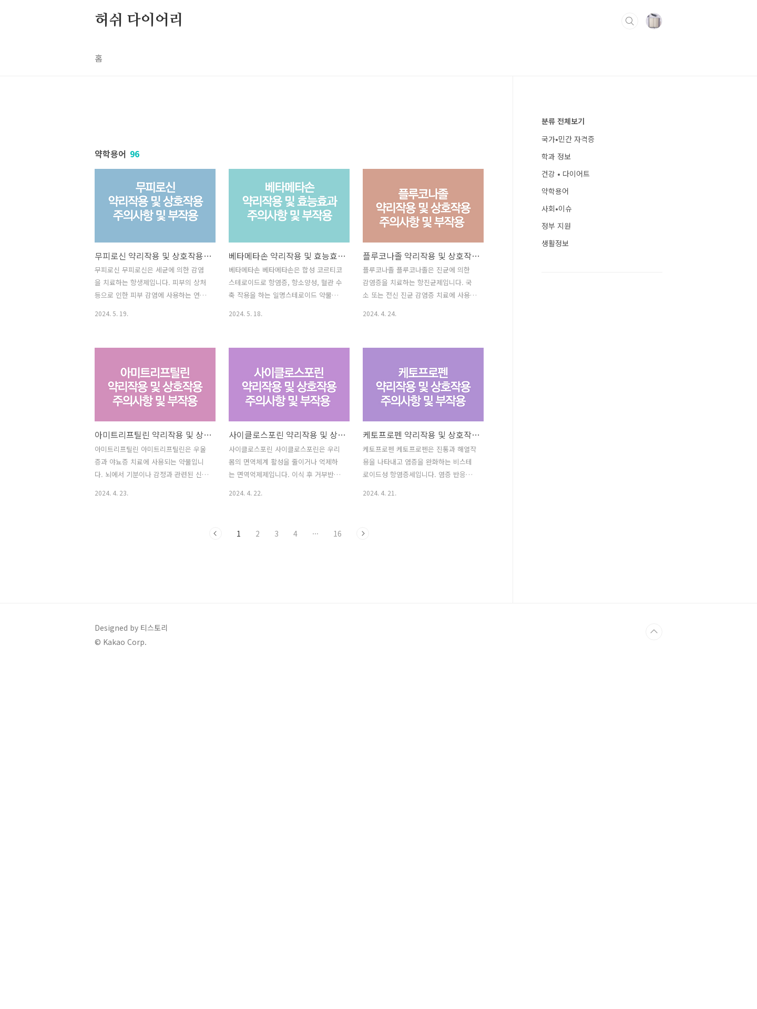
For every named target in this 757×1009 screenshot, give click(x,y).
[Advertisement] (289, 203)
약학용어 (555, 191)
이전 (215, 680)
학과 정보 (556, 156)
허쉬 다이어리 (139, 20)
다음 (362, 680)
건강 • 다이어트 (565, 173)
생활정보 (555, 243)
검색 (630, 21)
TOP (654, 973)
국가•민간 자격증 (568, 139)
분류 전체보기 (563, 121)
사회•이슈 (556, 208)
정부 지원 (556, 225)
